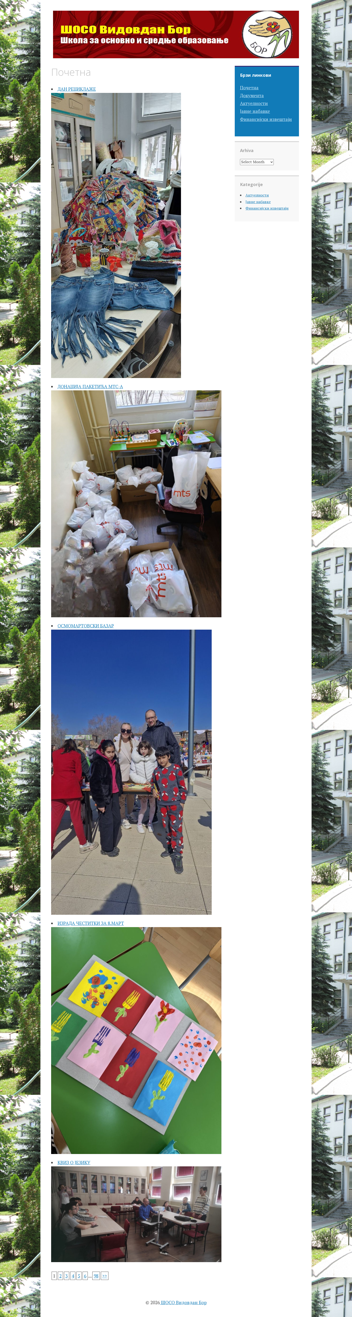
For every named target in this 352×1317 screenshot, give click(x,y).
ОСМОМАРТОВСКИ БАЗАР (86, 626)
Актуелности (254, 103)
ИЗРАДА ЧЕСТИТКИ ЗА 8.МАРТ (91, 923)
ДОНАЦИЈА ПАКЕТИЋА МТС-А (90, 386)
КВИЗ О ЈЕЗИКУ (74, 1162)
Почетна (249, 88)
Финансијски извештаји (266, 119)
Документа (252, 95)
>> (104, 1276)
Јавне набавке (255, 111)
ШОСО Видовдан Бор (183, 1302)
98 (96, 1276)
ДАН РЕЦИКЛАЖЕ (77, 89)
